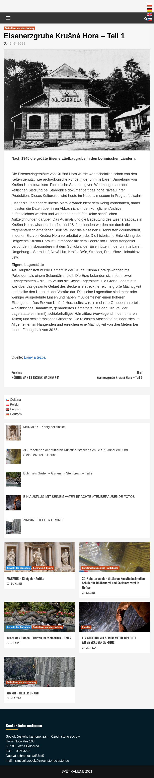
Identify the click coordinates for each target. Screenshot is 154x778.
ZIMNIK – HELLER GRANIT (23, 693)
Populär (86, 627)
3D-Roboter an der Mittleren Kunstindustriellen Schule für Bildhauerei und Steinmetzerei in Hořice (113, 583)
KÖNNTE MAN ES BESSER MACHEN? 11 (44, 375)
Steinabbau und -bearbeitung (19, 28)
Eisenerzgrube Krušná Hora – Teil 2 (109, 375)
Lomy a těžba (35, 357)
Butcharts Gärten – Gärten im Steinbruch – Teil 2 (39, 638)
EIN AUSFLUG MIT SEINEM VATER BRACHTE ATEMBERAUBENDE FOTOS (109, 640)
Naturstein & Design (43, 567)
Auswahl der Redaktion (18, 567)
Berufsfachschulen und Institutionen (100, 567)
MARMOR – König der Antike (25, 578)
